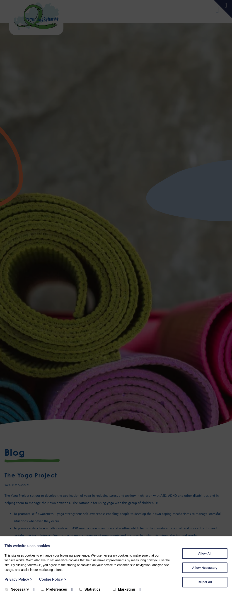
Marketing (124, 589)
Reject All (205, 582)
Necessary (17, 589)
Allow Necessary (204, 568)
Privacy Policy (18, 579)
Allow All (205, 553)
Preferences (54, 589)
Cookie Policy (52, 579)
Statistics (90, 589)
